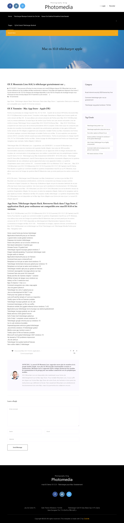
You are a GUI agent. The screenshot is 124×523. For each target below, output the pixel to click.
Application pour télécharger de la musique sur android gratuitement (30, 309)
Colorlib (86, 519)
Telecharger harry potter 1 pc (95, 125)
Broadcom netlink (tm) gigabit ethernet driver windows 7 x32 (28, 306)
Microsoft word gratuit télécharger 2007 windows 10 (25, 335)
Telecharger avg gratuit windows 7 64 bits (98, 105)
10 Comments (12, 96)
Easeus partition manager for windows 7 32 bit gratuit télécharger (98, 137)
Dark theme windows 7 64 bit (51, 508)
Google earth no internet (15, 254)
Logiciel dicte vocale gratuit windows (20, 238)
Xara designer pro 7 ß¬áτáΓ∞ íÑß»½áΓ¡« (62, 510)
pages (10, 25)
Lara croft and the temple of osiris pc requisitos (23, 297)
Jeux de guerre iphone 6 (15, 288)
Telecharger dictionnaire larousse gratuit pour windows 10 (27, 264)
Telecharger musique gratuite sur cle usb (27, 16)
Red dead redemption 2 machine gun (19, 245)
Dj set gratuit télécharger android (25, 25)
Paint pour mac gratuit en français (18, 295)
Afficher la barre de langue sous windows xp (22, 278)
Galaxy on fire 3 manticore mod (18, 280)
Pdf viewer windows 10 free (95, 153)
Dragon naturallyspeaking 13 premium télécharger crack (26, 252)
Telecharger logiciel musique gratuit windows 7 (23, 250)
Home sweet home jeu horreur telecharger (21, 233)
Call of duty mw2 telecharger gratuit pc (20, 316)
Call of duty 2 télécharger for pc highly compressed (98, 143)
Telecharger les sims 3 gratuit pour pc (20, 290)
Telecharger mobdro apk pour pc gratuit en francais (24, 269)
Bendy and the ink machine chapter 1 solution (22, 276)
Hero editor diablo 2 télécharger (18, 344)
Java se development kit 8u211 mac (19, 292)
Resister (112, 6)
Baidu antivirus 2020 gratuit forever (19, 314)
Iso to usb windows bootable (17, 323)
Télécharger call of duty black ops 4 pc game (84, 508)
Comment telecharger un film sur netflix (20, 304)
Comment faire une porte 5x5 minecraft (20, 273)
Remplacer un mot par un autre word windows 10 (24, 261)
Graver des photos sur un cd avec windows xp (23, 243)
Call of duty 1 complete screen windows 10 (22, 318)
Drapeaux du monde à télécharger (18, 240)
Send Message (17, 447)
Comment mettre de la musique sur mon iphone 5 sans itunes (98, 149)
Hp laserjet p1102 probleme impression (21, 337)
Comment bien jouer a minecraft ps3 (19, 259)
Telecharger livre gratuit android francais (21, 342)
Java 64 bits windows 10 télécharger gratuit (22, 328)
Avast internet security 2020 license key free (99, 92)
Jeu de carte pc (12, 340)
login (102, 6)
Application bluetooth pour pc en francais (21, 235)
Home (10, 16)
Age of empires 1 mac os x (16, 283)
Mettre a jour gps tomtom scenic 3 (19, 330)
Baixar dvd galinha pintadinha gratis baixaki (55, 16)
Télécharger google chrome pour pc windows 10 (23, 321)
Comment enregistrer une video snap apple (22, 285)
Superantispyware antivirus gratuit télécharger (23, 325)
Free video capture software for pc (97, 133)
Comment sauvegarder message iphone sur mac (24, 271)
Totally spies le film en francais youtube (21, 299)
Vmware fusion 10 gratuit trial (17, 247)
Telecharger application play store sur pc (98, 129)
